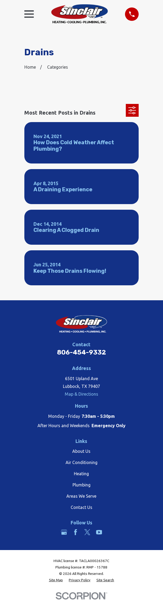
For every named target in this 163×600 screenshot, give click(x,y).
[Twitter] (87, 532)
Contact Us (81, 507)
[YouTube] (99, 532)
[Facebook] (75, 532)
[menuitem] (56, 580)
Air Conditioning (81, 462)
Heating (81, 473)
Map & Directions (81, 394)
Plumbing (81, 484)
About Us (81, 451)
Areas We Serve (81, 496)
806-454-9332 (81, 352)
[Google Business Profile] (64, 532)
